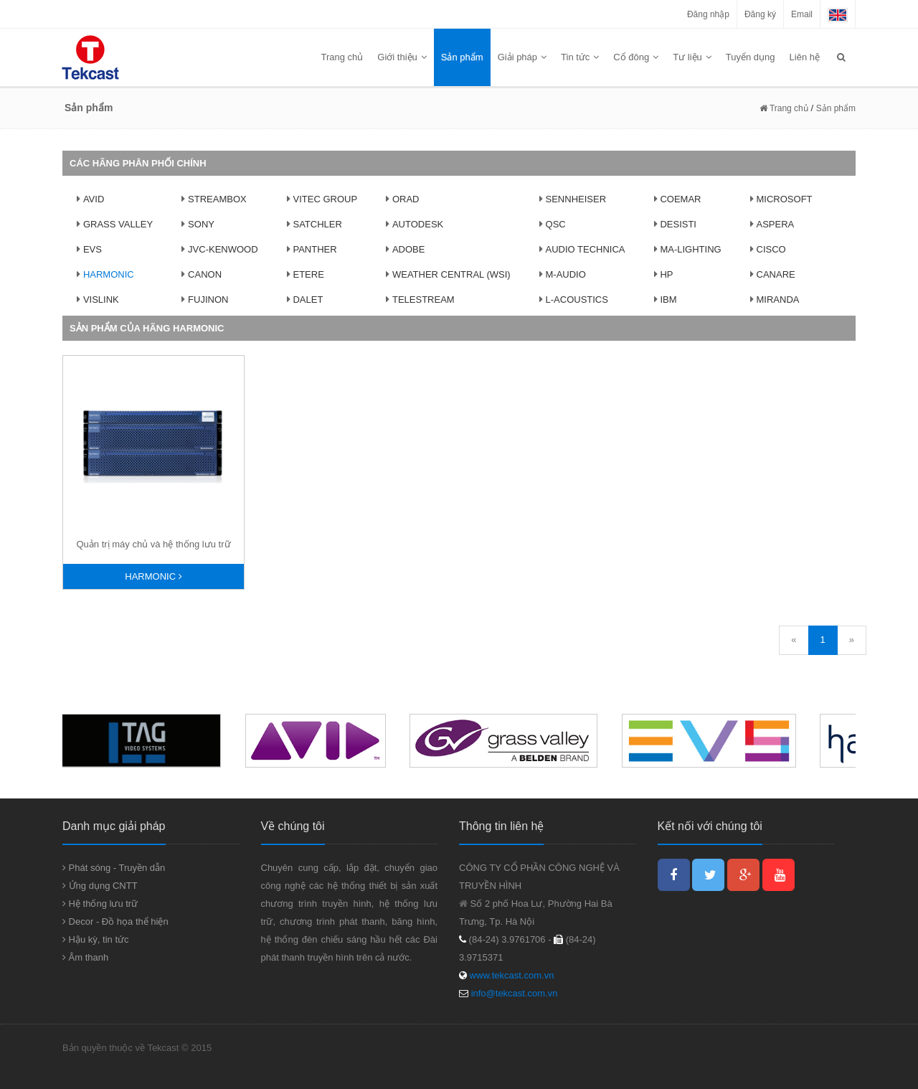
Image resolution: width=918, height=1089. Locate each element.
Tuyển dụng (750, 57)
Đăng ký (760, 14)
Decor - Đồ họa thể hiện (115, 921)
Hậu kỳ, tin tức (95, 939)
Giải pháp (522, 57)
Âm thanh (85, 957)
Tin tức (580, 57)
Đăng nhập (708, 14)
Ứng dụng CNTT (100, 885)
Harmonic (153, 576)
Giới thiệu (401, 57)
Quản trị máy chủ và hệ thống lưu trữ (153, 544)
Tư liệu (692, 57)
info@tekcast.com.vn (514, 993)
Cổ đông (635, 57)
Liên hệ (805, 57)
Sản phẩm (462, 57)
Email (802, 14)
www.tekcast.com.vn (510, 975)
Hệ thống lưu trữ (100, 903)
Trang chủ (342, 57)
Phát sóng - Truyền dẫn (113, 867)
